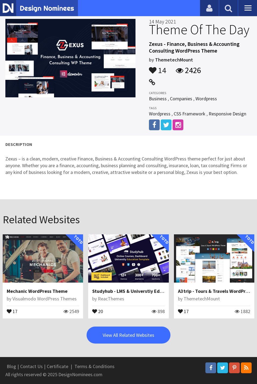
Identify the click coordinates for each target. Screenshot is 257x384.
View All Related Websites (128, 335)
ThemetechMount (174, 60)
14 (157, 67)
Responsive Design (227, 114)
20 (97, 311)
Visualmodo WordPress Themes (44, 299)
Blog (11, 366)
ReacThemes (111, 299)
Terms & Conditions (94, 366)
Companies (181, 98)
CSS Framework (189, 114)
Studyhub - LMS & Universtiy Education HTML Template (152, 291)
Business (158, 98)
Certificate (57, 366)
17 (12, 311)
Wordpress (206, 98)
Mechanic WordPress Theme (37, 291)
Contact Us (31, 366)
